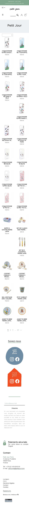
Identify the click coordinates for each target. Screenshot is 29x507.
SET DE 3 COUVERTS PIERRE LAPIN (22, 251)
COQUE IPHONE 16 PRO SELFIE (7, 185)
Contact (5, 485)
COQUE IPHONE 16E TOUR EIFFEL (22, 51)
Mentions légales (8, 483)
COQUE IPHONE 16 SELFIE (22, 163)
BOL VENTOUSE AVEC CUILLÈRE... (7, 298)
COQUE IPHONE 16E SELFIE (7, 163)
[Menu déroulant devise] (4, 8)
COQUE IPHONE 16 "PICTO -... (7, 207)
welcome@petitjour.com (16, 468)
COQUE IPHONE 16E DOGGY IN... (7, 139)
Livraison (6, 479)
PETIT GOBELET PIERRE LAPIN (22, 298)
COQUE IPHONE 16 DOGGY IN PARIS (22, 140)
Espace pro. (7, 491)
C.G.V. (5, 481)
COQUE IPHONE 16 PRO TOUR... (22, 73)
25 (18, 330)
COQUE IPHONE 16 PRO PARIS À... (21, 117)
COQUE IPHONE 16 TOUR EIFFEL (7, 73)
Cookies (5, 487)
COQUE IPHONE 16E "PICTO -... (22, 185)
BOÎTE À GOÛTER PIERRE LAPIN (7, 229)
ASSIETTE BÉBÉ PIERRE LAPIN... (7, 320)
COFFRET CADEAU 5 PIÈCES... (7, 275)
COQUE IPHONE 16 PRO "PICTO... (22, 207)
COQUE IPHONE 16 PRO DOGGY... (7, 51)
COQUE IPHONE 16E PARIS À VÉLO (7, 96)
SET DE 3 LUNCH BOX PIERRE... (22, 229)
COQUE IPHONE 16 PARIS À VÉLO (22, 95)
